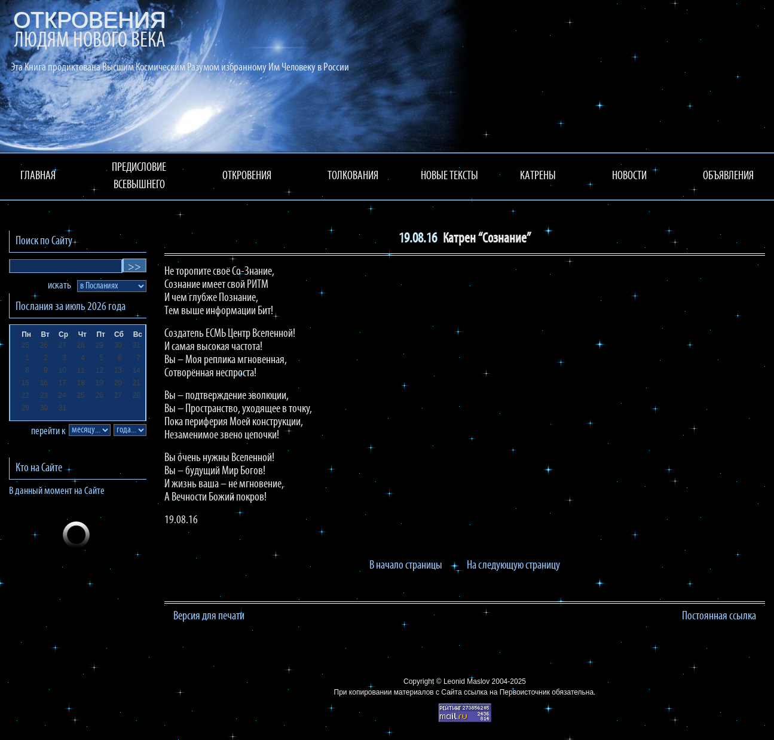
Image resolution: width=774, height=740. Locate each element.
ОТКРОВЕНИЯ (246, 176)
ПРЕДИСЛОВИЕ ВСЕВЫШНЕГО (139, 176)
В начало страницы (405, 566)
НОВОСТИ (629, 176)
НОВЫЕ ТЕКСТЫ (449, 176)
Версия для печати (208, 616)
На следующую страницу (513, 566)
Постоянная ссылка (719, 616)
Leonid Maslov (466, 681)
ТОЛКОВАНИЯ (353, 176)
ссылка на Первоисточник (507, 692)
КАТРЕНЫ (538, 176)
